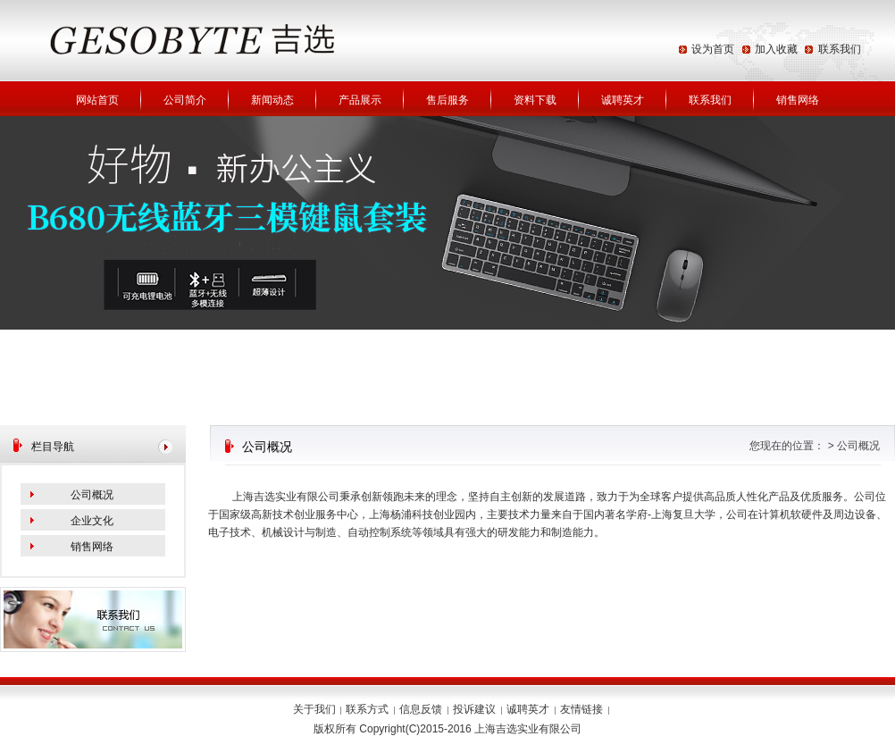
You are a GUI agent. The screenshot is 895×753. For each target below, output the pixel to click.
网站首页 (97, 100)
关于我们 (314, 709)
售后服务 (447, 100)
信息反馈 (420, 709)
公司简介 (184, 100)
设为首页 (712, 49)
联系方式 (367, 709)
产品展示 (360, 100)
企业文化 (92, 521)
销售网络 (797, 100)
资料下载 (535, 100)
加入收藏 (776, 49)
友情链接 (581, 709)
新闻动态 (272, 100)
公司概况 (92, 495)
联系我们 (839, 49)
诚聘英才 (622, 100)
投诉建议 (474, 709)
